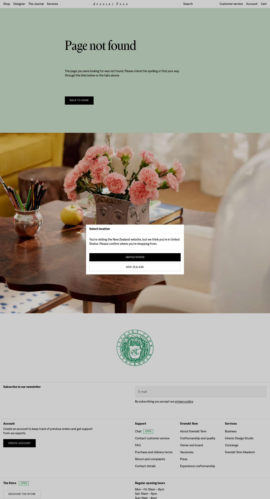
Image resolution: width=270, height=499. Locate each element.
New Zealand (135, 267)
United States (135, 257)
